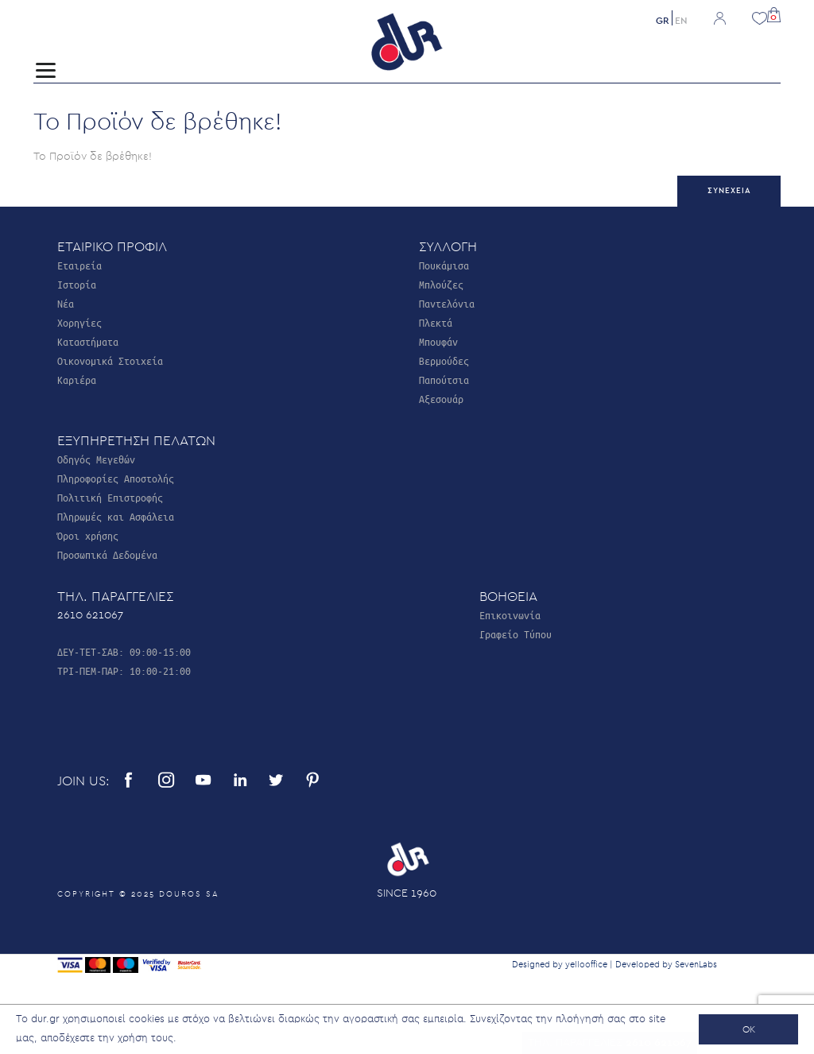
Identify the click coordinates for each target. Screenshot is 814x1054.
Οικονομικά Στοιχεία (110, 360)
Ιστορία (76, 284)
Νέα (65, 303)
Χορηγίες (79, 322)
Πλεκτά (435, 322)
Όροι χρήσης (87, 535)
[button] (774, 13)
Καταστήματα (87, 341)
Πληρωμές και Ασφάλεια (115, 516)
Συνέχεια (729, 191)
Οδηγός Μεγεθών (96, 459)
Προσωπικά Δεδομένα (107, 554)
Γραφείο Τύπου (515, 634)
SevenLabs (696, 964)
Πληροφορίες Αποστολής (115, 478)
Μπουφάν (438, 341)
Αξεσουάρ (441, 398)
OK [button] (748, 1029)
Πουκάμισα (444, 265)
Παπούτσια (444, 379)
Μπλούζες (441, 284)
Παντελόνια (447, 303)
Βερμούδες (444, 360)
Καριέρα (76, 379)
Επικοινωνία (510, 615)
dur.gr (45, 1019)
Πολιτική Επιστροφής (110, 497)
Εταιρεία (79, 265)
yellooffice (586, 964)
